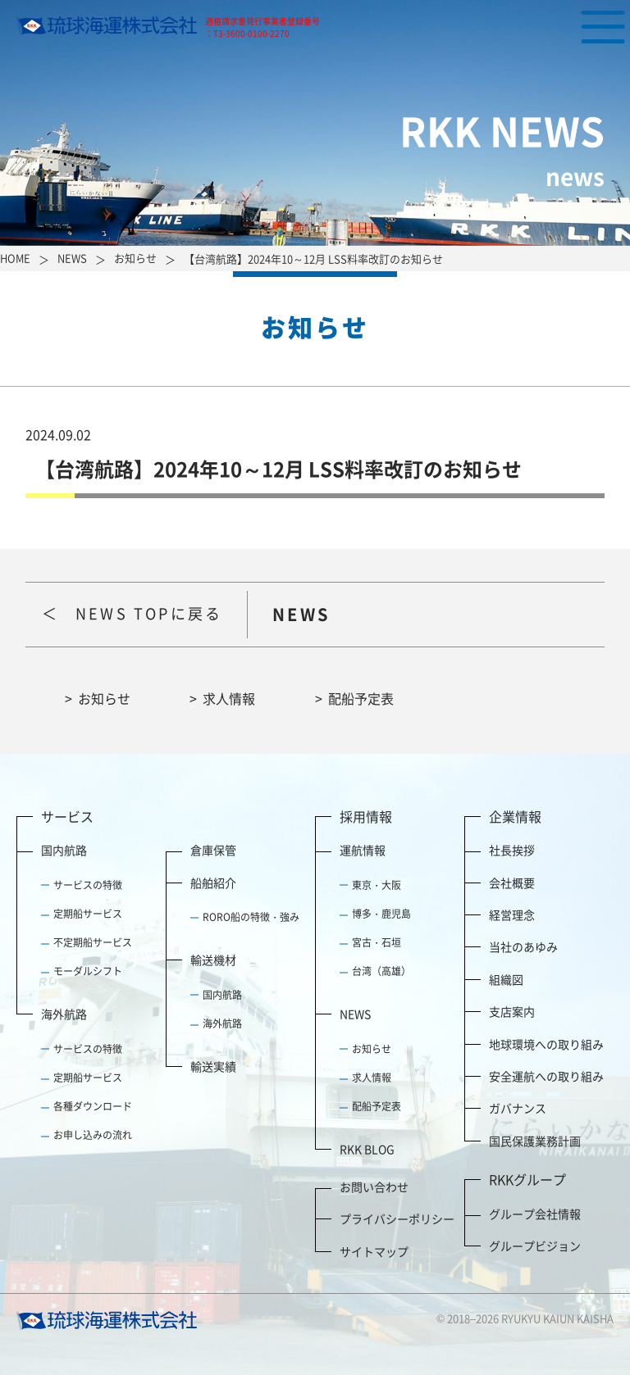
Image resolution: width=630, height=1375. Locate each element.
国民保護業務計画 (535, 1140)
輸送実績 (213, 1066)
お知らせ (104, 698)
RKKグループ (527, 1179)
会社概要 (512, 882)
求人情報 (229, 698)
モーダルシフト (87, 971)
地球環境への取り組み (546, 1044)
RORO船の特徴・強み (251, 917)
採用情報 (366, 816)
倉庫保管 (213, 850)
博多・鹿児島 (381, 913)
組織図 (506, 979)
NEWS (355, 1013)
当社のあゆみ (523, 946)
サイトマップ (374, 1251)
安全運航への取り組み (546, 1076)
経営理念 (512, 914)
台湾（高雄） (381, 971)
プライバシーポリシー (397, 1218)
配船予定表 (361, 698)
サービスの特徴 (87, 885)
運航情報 (363, 850)
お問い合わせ (374, 1186)
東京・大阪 (376, 885)
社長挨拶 (512, 850)
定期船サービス (87, 913)
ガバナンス (517, 1108)
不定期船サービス (92, 942)
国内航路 (64, 850)
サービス (67, 816)
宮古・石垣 (376, 942)
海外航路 (64, 1013)
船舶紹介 (213, 882)
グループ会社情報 (535, 1213)
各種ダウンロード (92, 1106)
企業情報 (515, 816)
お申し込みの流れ (92, 1135)
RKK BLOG (367, 1149)
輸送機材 (213, 959)
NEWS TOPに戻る (148, 613)
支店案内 (512, 1011)
